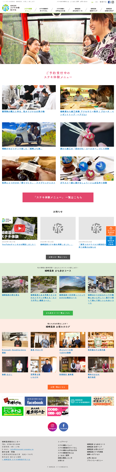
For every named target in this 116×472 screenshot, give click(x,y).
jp (92, 2)
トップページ (62, 442)
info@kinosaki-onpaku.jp (22, 449)
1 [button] (98, 60)
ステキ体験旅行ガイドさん (67, 448)
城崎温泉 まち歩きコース (96, 444)
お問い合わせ (84, 1)
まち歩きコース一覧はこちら (58, 313)
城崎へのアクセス (93, 454)
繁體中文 (103, 2)
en (97, 2)
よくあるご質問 (74, 1)
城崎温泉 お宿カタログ (95, 449)
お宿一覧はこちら (58, 387)
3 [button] (103, 60)
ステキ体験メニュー (65, 445)
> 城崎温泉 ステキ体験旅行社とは (16, 459)
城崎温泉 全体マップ (94, 447)
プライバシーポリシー (95, 460)
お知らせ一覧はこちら (58, 257)
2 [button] (101, 60)
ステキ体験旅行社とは (66, 453)
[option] (58, 38)
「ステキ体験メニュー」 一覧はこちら (58, 197)
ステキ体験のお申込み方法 (67, 450)
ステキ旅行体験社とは (63, 1)
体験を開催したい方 (65, 458)
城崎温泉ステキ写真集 (95, 452)
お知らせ (61, 460)
